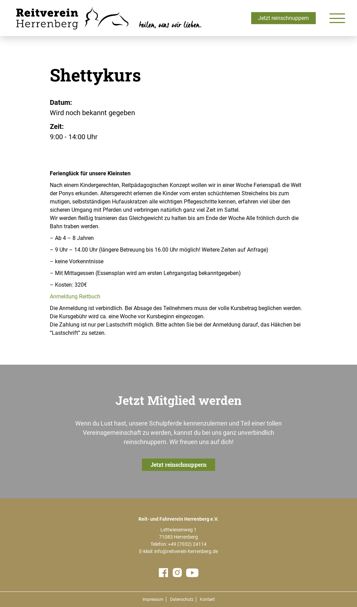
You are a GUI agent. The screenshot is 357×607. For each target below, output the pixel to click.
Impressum (153, 599)
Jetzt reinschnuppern (283, 18)
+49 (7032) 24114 (187, 544)
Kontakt (207, 599)
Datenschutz (181, 599)
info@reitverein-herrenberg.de (186, 551)
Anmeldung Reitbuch (75, 296)
